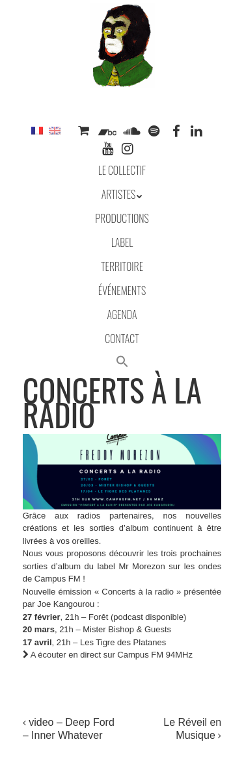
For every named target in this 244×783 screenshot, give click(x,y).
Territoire (122, 266)
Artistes (119, 194)
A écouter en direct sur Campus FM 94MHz (108, 655)
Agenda (122, 314)
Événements (122, 290)
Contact (122, 338)
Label (122, 242)
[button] (122, 362)
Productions (121, 218)
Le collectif (122, 170)
